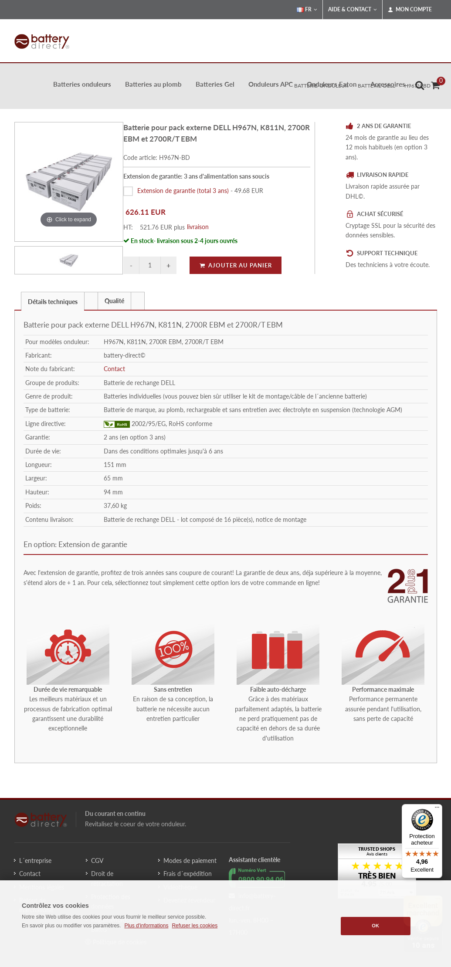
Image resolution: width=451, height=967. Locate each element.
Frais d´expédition (187, 873)
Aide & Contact (352, 9)
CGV (97, 860)
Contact (114, 368)
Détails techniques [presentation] (53, 301)
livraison (198, 226)
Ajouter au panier (235, 265)
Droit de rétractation (107, 878)
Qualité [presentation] (114, 300)
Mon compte (410, 9)
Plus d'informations (146, 926)
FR (307, 9)
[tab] (53, 301)
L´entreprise (35, 860)
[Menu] (437, 809)
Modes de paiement (190, 860)
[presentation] (91, 301)
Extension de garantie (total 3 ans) (183, 190)
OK (375, 925)
